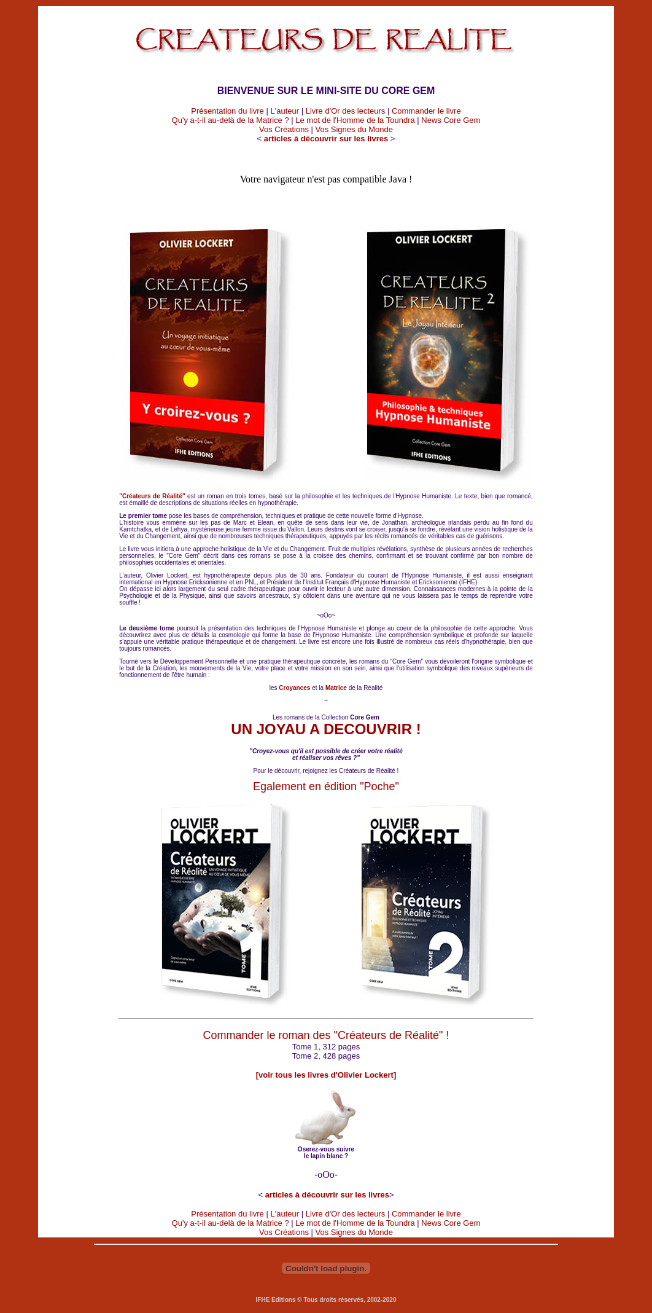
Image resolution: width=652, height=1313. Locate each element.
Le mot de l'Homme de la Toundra (354, 120)
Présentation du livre (227, 111)
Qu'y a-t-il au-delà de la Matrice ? (230, 120)
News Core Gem (450, 120)
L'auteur (284, 111)
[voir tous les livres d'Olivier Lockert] (326, 1075)
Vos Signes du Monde (354, 129)
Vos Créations (284, 129)
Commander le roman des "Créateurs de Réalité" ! (326, 1035)
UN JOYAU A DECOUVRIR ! (326, 729)
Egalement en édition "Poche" (326, 786)
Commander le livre (426, 111)
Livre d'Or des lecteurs (346, 111)
